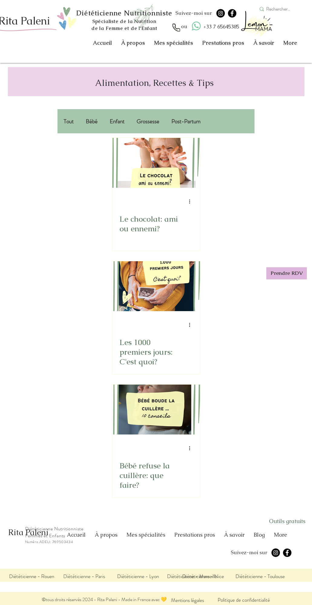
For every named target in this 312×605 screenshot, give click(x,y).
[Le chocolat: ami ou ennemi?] (156, 163)
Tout (69, 121)
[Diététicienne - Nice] (203, 576)
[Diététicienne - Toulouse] (260, 576)
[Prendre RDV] (286, 273)
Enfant (117, 121)
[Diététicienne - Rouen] (31, 576)
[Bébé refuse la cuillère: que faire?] (156, 409)
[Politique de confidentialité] (244, 599)
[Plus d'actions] (191, 201)
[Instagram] (220, 13)
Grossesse (147, 121)
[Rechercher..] (280, 9)
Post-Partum (186, 121)
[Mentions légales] (187, 600)
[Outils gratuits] (287, 521)
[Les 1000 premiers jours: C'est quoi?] (156, 286)
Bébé (91, 121)
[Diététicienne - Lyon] (138, 576)
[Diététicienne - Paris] (84, 576)
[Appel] (176, 27)
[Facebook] (232, 13)
